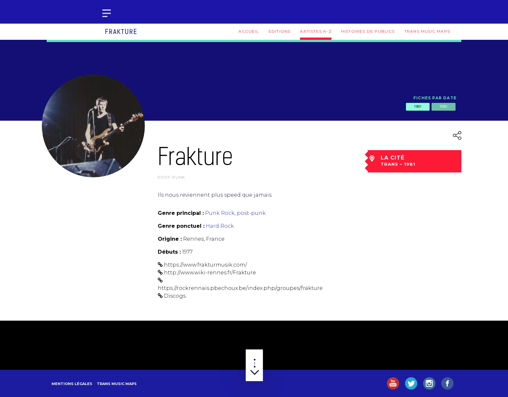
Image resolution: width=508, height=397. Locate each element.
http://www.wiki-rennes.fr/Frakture (210, 273)
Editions (280, 31)
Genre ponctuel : (181, 226)
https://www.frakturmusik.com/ (205, 265)
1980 (443, 106)
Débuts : (169, 252)
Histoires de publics (368, 31)
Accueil (248, 31)
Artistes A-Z (315, 31)
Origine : (170, 239)
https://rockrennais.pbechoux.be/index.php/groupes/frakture (240, 288)
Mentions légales (72, 383)
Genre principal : (181, 213)
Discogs (175, 296)
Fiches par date (434, 97)
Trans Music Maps (427, 31)
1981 (417, 106)
